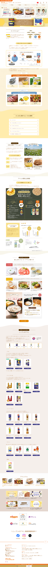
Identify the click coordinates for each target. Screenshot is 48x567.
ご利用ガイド (10, 2)
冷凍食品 (30, 548)
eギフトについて (30, 556)
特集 (22, 552)
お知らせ (23, 555)
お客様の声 (19, 2)
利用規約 (29, 564)
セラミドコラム (32, 552)
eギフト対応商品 (30, 549)
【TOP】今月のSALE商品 (25, 548)
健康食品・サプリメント (38, 548)
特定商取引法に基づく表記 (24, 564)
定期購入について (39, 555)
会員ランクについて (24, 556)
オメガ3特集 (36, 552)
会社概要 (32, 564)
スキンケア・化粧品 (24, 549)
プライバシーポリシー (17, 564)
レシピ (24, 552)
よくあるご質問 (15, 2)
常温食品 (33, 548)
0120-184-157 (7, 554)
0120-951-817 (7, 549)
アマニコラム (28, 552)
